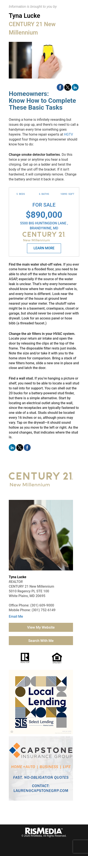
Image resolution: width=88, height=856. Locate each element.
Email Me (16, 616)
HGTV (68, 134)
